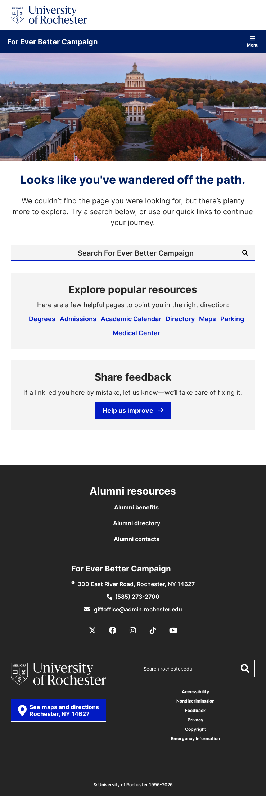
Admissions (78, 318)
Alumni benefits (136, 507)
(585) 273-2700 (137, 597)
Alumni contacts (136, 539)
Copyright (195, 729)
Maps (207, 318)
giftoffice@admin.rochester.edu (137, 609)
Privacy (195, 720)
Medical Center (136, 332)
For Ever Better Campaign (52, 41)
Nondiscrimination (195, 701)
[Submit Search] (245, 252)
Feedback (195, 710)
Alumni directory (136, 523)
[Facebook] (112, 630)
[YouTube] (173, 630)
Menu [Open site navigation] (252, 41)
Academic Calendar (131, 318)
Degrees (42, 318)
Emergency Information (195, 738)
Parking (232, 318)
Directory (180, 318)
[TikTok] (153, 630)
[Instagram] (133, 630)
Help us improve (133, 410)
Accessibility (195, 692)
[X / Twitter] (92, 630)
